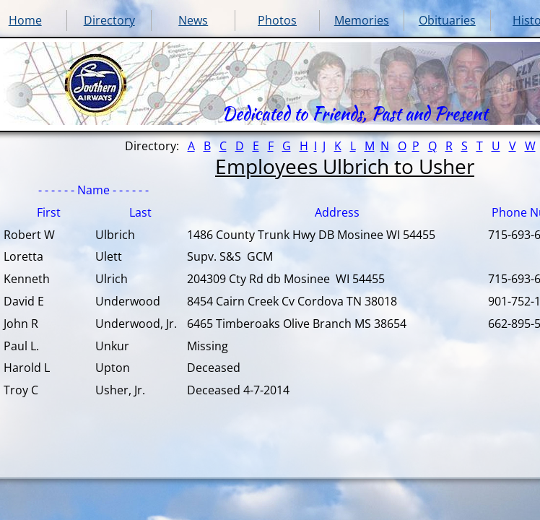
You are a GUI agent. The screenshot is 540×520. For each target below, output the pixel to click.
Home (25, 20)
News (193, 20)
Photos (277, 20)
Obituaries (447, 20)
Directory (109, 20)
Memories (361, 20)
